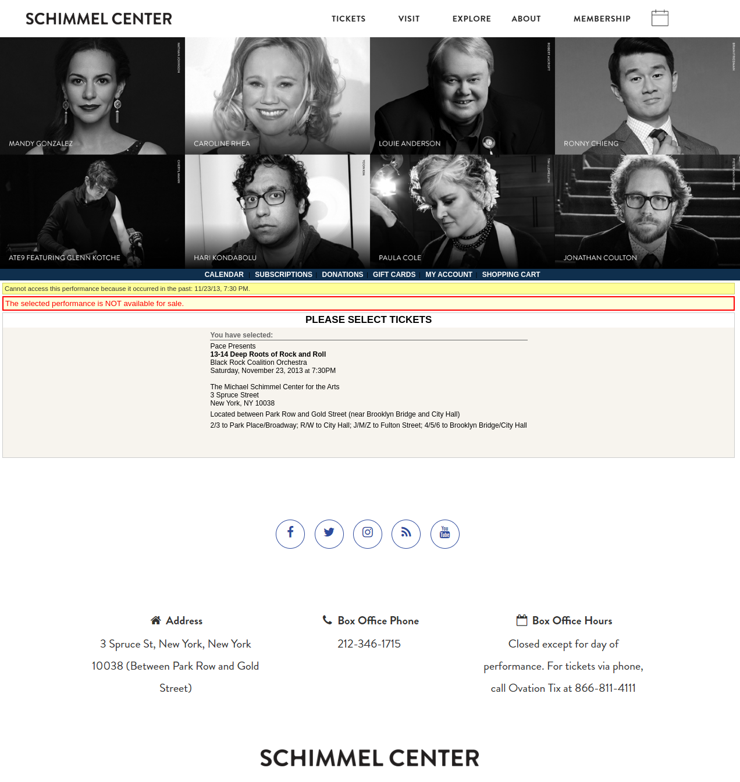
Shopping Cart (511, 275)
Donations (342, 275)
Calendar (224, 275)
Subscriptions (283, 275)
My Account (448, 275)
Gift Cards (394, 275)
